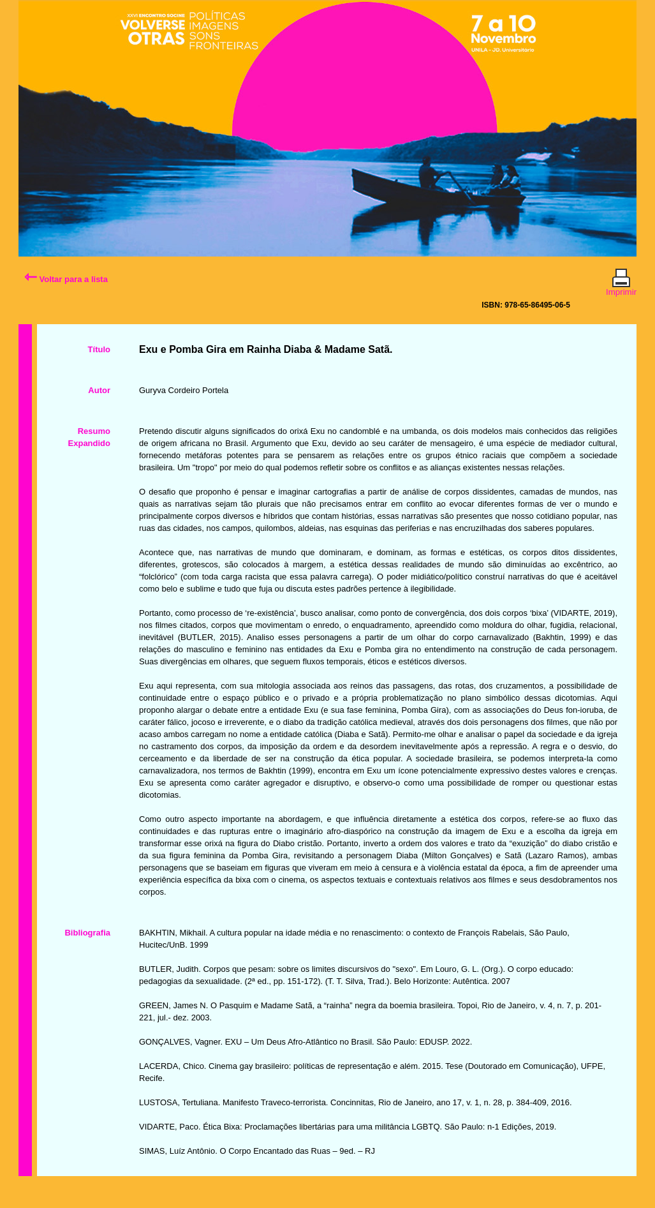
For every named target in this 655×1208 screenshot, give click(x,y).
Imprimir (621, 286)
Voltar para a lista (66, 279)
